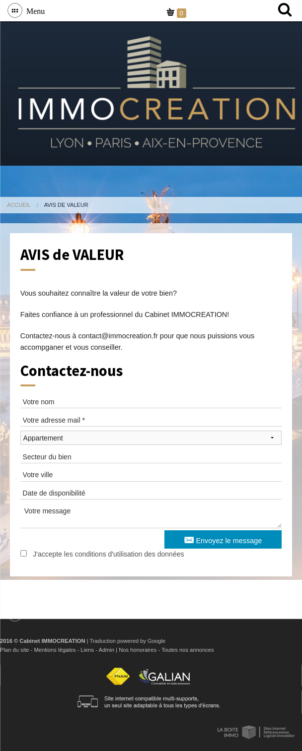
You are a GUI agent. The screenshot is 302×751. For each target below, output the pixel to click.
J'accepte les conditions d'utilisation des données (108, 554)
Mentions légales (55, 650)
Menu (33, 10)
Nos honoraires (137, 650)
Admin (106, 650)
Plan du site (14, 650)
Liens (87, 650)
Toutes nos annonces (187, 650)
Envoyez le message (223, 539)
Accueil (19, 205)
